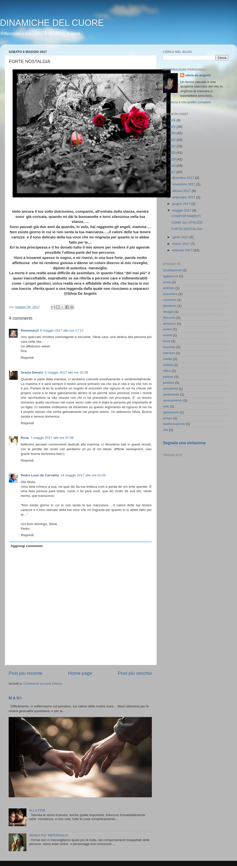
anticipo (169, 288)
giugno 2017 (181, 204)
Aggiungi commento (27, 546)
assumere (170, 294)
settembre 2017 (184, 197)
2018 (172, 166)
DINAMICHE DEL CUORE (52, 23)
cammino (170, 300)
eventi (167, 335)
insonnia (169, 347)
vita (165, 430)
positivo (168, 382)
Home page (80, 673)
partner (168, 377)
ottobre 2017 (182, 191)
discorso (169, 317)
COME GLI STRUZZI (187, 222)
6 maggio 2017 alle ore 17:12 (61, 330)
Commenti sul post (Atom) (42, 683)
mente (167, 359)
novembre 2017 (184, 184)
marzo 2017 (181, 244)
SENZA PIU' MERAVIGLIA (48, 835)
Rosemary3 (30, 330)
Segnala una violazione (184, 443)
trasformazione (174, 424)
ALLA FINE (37, 810)
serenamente (172, 400)
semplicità (170, 388)
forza (166, 341)
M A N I (15, 698)
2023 (172, 140)
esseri (167, 329)
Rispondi (27, 357)
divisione (169, 323)
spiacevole (171, 412)
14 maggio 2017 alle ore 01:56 (82, 475)
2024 (172, 133)
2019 (172, 159)
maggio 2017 (182, 210)
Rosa (25, 438)
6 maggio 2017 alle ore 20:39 (66, 372)
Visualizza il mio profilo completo (187, 102)
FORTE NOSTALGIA (186, 229)
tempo (167, 418)
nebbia (168, 365)
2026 (172, 120)
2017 (172, 172)
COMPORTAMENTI (186, 216)
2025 (172, 126)
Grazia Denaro (32, 372)
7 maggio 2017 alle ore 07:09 (52, 438)
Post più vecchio (135, 673)
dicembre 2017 (183, 178)
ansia (167, 282)
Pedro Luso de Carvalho (40, 475)
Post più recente (25, 673)
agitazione (170, 276)
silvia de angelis (198, 75)
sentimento (171, 394)
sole (166, 406)
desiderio (170, 306)
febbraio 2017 (182, 250)
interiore (169, 353)
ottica (167, 371)
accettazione (172, 270)
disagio (168, 312)
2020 (172, 152)
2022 (172, 146)
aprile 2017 (181, 237)
